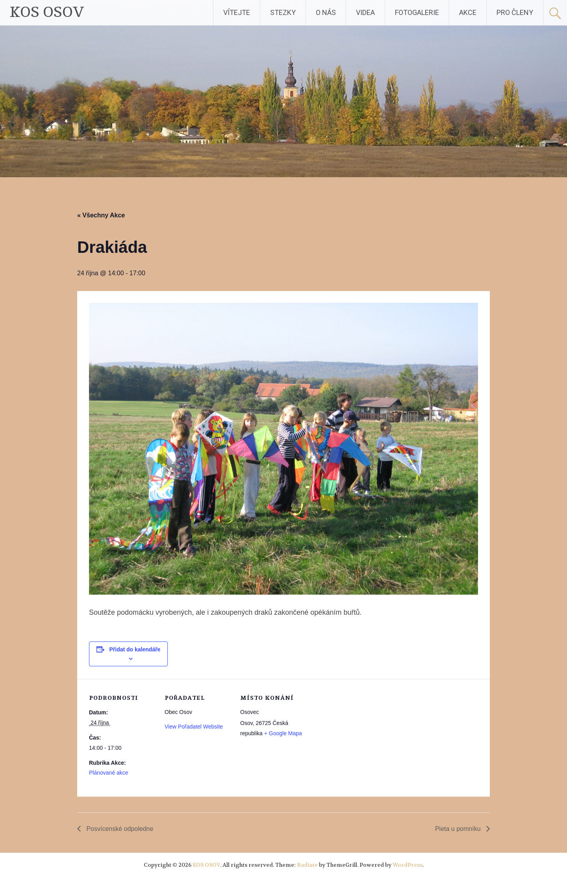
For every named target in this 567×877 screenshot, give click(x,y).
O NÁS (326, 12)
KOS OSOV (47, 12)
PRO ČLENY (515, 12)
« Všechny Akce (101, 215)
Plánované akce (108, 772)
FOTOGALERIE (417, 12)
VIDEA (365, 12)
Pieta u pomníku (458, 828)
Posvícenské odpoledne (119, 828)
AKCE (467, 12)
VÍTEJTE (236, 12)
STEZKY (283, 12)
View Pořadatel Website (194, 726)
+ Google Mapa (283, 733)
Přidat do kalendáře (134, 649)
